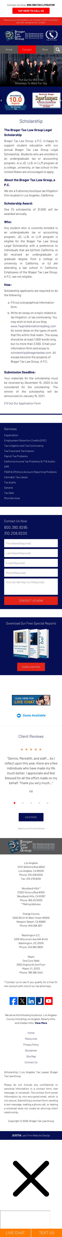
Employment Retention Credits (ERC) (25, 440)
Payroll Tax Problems (16, 456)
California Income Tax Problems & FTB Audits (29, 461)
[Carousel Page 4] (39, 803)
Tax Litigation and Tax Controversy (23, 445)
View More (31, 817)
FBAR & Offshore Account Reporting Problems (30, 471)
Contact (27, 49)
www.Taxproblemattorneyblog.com (33, 326)
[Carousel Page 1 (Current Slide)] (14, 803)
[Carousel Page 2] (23, 803)
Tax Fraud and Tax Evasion (19, 450)
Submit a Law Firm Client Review (31, 828)
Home (9, 49)
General (8, 487)
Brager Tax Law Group (41, 1120)
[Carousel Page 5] (47, 803)
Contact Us (31, 1062)
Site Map (31, 1056)
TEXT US (46, 1233)
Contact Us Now (15, 521)
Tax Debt (9, 492)
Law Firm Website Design (31, 1135)
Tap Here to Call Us (31, 10)
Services (10, 429)
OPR (6, 466)
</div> (25, 1223)
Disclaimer (31, 1050)
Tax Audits (10, 482)
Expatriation (11, 435)
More (45, 49)
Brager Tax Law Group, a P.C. (23, 141)
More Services (12, 498)
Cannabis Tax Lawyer (16, 477)
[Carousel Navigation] (31, 802)
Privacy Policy (31, 1044)
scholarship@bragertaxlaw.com (31, 352)
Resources (31, 1038)
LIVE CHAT (15, 1233)
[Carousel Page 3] (31, 803)
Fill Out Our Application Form (22, 403)
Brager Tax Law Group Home (31, 35)
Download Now (31, 666)
